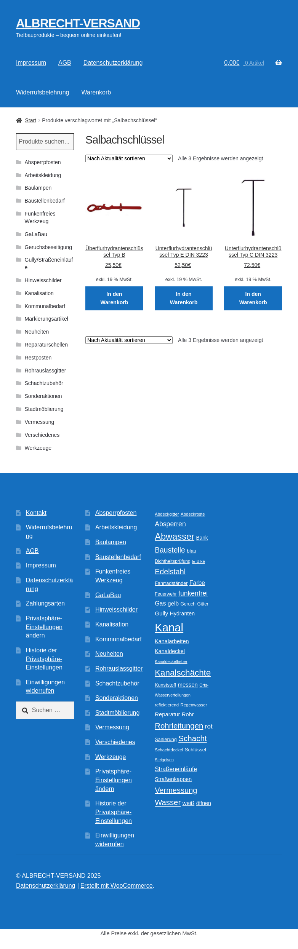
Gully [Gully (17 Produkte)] (161, 613)
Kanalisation (39, 293)
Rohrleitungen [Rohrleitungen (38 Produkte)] (179, 725)
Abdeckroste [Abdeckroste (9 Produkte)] (193, 514)
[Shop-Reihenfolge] (129, 158)
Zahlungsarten (45, 603)
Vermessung (39, 422)
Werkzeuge (38, 448)
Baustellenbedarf (45, 201)
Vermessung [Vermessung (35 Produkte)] (176, 790)
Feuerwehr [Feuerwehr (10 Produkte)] (166, 594)
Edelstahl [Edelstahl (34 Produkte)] (170, 571)
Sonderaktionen (43, 396)
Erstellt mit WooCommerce (116, 885)
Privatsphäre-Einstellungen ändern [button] (44, 627)
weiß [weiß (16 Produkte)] (189, 803)
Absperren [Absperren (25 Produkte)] (170, 524)
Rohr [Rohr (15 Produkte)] (188, 714)
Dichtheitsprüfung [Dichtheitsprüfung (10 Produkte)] (173, 561)
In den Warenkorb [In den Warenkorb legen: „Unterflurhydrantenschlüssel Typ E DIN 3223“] (184, 298)
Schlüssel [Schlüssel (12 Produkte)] (195, 749)
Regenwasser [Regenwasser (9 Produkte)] (193, 705)
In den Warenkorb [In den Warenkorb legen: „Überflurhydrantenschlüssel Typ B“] (114, 298)
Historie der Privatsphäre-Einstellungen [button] (44, 659)
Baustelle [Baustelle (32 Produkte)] (170, 550)
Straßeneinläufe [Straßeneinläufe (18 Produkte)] (176, 769)
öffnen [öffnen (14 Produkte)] (203, 803)
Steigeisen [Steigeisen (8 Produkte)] (164, 759)
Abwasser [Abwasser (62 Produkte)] (174, 537)
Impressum (31, 62)
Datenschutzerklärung (113, 62)
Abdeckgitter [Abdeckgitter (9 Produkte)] (167, 514)
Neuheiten (37, 332)
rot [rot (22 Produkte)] (209, 726)
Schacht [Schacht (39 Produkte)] (192, 738)
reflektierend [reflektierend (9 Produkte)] (167, 705)
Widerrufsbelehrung (42, 92)
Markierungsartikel (46, 319)
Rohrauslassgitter (45, 370)
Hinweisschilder (43, 280)
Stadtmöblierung (44, 409)
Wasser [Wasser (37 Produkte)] (168, 802)
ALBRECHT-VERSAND (78, 23)
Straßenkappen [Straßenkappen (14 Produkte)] (173, 779)
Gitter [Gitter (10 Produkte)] (202, 604)
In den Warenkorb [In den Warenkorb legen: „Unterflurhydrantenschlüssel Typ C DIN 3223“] (253, 298)
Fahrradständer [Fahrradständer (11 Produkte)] (171, 583)
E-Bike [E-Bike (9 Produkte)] (198, 561)
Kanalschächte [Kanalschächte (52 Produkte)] (183, 672)
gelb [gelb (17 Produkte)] (173, 603)
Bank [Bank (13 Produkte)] (202, 538)
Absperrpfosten (43, 162)
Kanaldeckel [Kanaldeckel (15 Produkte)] (170, 651)
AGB (64, 62)
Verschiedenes (42, 435)
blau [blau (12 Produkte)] (191, 551)
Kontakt (36, 513)
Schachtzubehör (44, 383)
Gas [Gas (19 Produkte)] (160, 603)
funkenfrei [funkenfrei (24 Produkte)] (193, 593)
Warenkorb (96, 92)
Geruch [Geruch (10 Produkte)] (188, 604)
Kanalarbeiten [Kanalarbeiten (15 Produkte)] (172, 641)
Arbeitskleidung (43, 175)
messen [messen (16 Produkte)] (188, 684)
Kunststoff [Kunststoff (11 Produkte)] (165, 685)
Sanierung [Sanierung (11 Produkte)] (166, 739)
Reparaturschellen (46, 345)
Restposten (38, 358)
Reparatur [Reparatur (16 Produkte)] (167, 714)
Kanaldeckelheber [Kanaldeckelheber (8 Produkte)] (171, 661)
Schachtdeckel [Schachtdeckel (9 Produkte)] (169, 750)
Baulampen (38, 188)
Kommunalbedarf (45, 306)
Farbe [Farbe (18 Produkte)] (197, 583)
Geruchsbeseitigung (48, 247)
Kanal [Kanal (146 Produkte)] (169, 627)
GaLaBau (36, 234)
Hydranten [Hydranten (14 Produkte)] (182, 613)
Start (30, 120)
